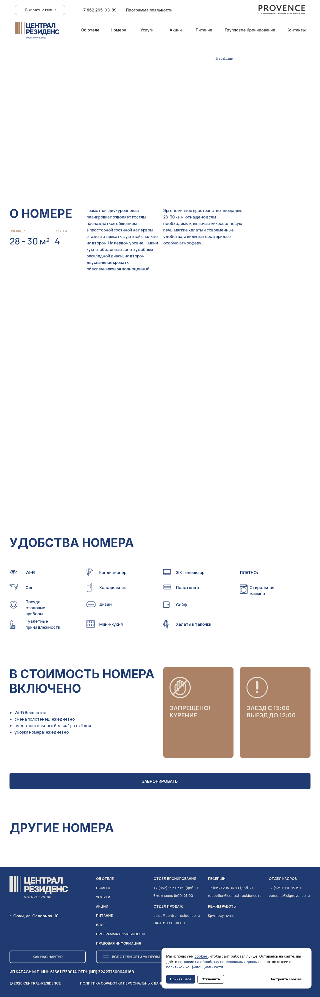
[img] (281, 10)
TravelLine (224, 58)
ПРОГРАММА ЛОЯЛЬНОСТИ (120, 934)
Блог (101, 924)
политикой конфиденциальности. (195, 967)
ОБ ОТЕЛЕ (105, 878)
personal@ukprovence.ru (289, 895)
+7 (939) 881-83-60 (285, 887)
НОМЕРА (103, 887)
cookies (201, 956)
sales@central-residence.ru (177, 915)
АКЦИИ (102, 906)
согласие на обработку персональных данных (219, 962)
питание (104, 915)
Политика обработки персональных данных (124, 983)
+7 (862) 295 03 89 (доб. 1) (176, 887)
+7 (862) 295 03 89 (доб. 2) (230, 887)
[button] (270, 455)
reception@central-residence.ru (235, 895)
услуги (103, 897)
